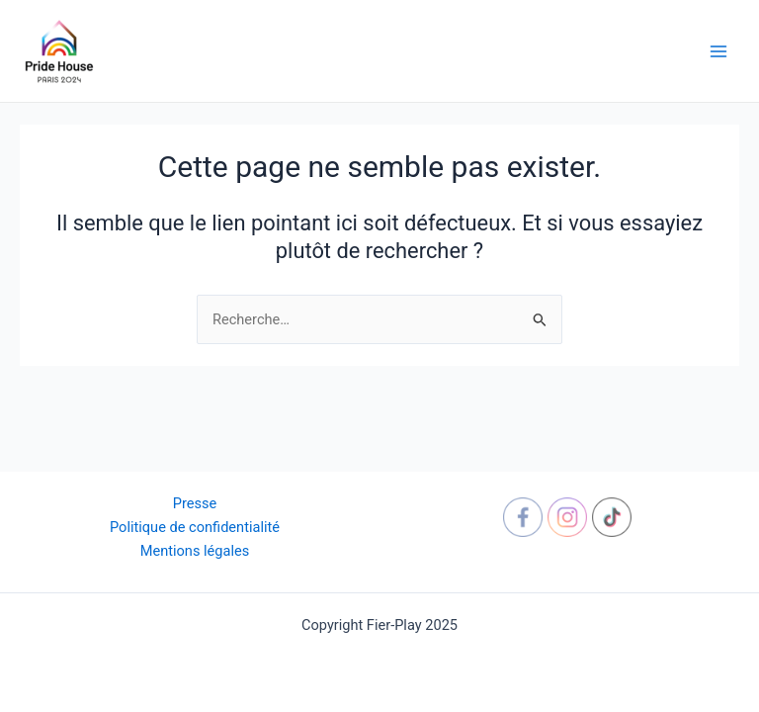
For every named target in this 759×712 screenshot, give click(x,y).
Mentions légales (195, 551)
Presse (195, 503)
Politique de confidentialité (195, 527)
